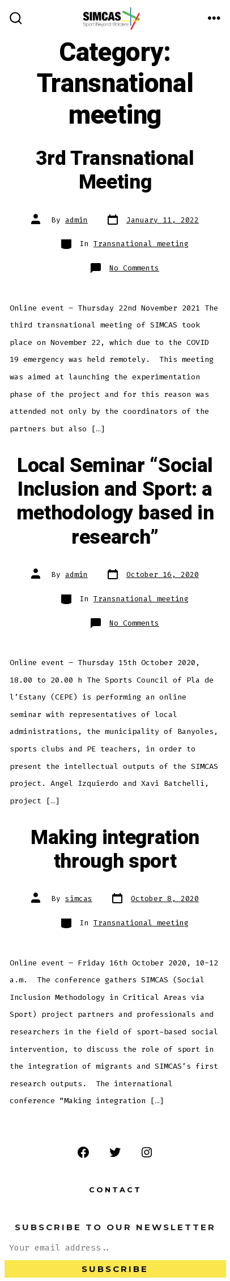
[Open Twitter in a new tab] (115, 1152)
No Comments (134, 268)
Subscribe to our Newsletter (115, 1227)
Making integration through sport (115, 849)
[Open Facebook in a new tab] (83, 1152)
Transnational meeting (141, 243)
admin (76, 220)
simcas (78, 898)
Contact (115, 1190)
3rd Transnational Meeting (115, 170)
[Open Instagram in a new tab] (146, 1152)
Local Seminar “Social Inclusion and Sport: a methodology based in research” (115, 501)
